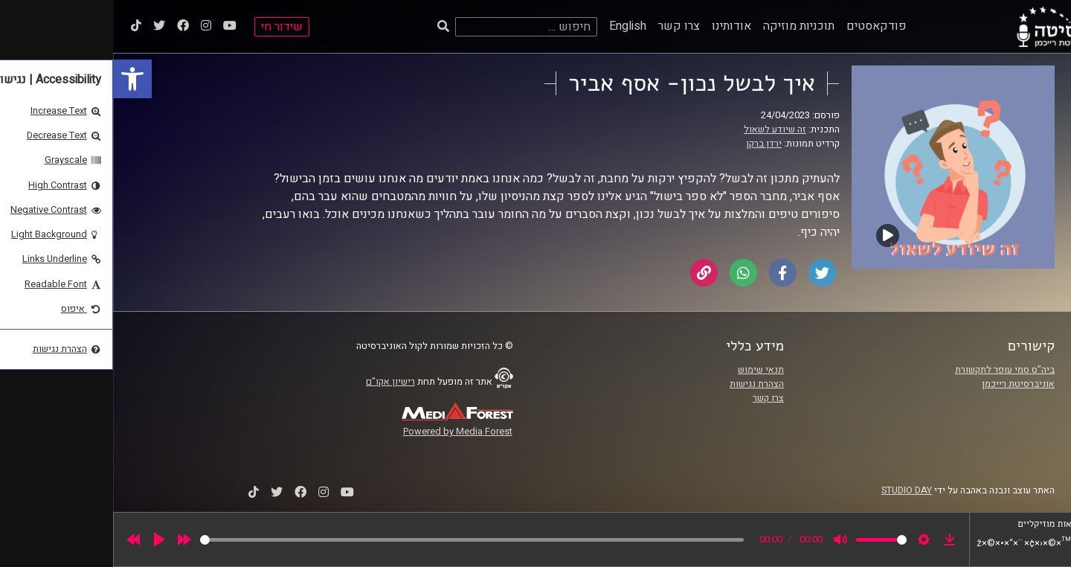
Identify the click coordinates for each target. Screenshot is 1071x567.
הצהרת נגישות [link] (644, 384)
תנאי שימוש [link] (648, 370)
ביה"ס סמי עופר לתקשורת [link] (892, 370)
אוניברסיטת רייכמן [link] (905, 384)
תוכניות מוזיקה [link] (685, 26)
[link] (19, 79)
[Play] (46, 539)
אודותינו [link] (618, 26)
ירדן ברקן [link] (651, 143)
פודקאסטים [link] (763, 26)
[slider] (359, 540)
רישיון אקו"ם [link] (277, 381)
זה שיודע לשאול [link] (662, 129)
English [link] (514, 26)
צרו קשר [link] (566, 26)
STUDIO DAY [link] (793, 490)
